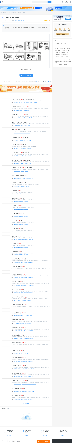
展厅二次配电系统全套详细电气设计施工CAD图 (62, 62)
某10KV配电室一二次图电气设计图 (21, 160)
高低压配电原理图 (33, 102)
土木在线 (6, 1)
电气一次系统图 (29, 117)
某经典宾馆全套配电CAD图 (19, 304)
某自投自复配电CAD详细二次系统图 (61, 54)
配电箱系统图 (23, 269)
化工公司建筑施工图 (25, 292)
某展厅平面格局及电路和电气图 (20, 175)
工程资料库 (2, 12)
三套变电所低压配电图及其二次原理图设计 (23, 99)
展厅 (15, 12)
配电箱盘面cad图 (17, 346)
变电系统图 (16, 323)
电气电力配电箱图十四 (18, 213)
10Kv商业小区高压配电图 (19, 365)
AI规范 (19, 1)
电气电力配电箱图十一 (18, 236)
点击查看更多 (26, 403)
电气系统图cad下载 (31, 178)
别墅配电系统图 (17, 277)
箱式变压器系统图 (25, 384)
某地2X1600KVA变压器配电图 (20, 380)
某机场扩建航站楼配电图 (19, 312)
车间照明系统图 (24, 399)
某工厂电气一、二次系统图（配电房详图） (62, 48)
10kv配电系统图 (22, 315)
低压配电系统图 (17, 102)
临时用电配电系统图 (18, 338)
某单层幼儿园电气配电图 (19, 373)
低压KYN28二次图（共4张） (19, 122)
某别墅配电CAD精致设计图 (19, 274)
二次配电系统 (16, 140)
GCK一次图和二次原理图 (19, 129)
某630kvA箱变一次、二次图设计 (20, 114)
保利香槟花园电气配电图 (19, 357)
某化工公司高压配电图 (18, 289)
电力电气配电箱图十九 (18, 251)
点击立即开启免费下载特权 (62, 34)
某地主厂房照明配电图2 (18, 396)
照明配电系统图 (17, 399)
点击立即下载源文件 (43, 441)
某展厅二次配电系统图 (21, 12)
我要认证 (63, 435)
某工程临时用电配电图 (18, 335)
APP (28, 1)
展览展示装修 (11, 12)
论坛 (13, 1)
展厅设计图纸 (22, 140)
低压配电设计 (27, 353)
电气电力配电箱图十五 (18, 228)
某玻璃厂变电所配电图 (18, 319)
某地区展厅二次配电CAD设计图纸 (21, 137)
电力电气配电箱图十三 (18, 190)
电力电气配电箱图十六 (18, 198)
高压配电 (31, 292)
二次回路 (26, 171)
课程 (16, 1)
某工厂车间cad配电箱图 (18, 388)
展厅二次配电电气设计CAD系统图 (60, 43)
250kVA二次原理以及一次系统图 (60, 64)
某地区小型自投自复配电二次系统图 (61, 56)
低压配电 (22, 171)
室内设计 (6, 12)
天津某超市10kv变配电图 (19, 183)
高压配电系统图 (17, 292)
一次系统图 (16, 133)
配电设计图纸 (28, 140)
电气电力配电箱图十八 (18, 205)
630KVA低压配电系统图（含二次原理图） (62, 59)
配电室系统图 (16, 155)
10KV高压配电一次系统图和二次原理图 (61, 50)
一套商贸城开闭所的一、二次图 (20, 106)
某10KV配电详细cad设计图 (19, 297)
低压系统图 (21, 125)
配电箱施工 (21, 193)
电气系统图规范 (25, 239)
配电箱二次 (29, 148)
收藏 (44, 81)
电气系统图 (16, 178)
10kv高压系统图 (24, 368)
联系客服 (45, 435)
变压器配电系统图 (17, 384)
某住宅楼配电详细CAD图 (19, 259)
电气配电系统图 (17, 361)
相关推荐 (4, 95)
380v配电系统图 (29, 315)
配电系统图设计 (24, 277)
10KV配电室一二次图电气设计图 (20, 152)
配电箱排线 (16, 193)
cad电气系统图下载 (23, 178)
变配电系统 (23, 186)
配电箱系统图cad (17, 391)
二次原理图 (21, 133)
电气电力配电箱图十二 (18, 243)
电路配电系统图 (31, 262)
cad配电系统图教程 (18, 239)
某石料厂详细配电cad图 (18, 266)
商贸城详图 (21, 110)
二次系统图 (16, 110)
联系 (36, 81)
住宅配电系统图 (17, 262)
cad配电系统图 (17, 269)
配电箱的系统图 (30, 346)
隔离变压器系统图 (32, 384)
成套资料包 (24, 1)
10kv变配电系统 (17, 186)
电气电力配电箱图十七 (18, 221)
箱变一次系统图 (17, 117)
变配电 (27, 186)
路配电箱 (26, 193)
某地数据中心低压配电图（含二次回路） (22, 167)
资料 (10, 1)
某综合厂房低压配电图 (18, 350)
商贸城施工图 (26, 110)
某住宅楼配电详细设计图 (19, 327)
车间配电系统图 (31, 391)
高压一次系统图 (31, 368)
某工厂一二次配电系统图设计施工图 (61, 52)
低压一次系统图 (27, 125)
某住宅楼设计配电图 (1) (18, 281)
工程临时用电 (25, 338)
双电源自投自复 (17, 148)
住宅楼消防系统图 (24, 262)
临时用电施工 (30, 338)
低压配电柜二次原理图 (25, 102)
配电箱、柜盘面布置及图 (19, 342)
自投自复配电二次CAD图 (19, 144)
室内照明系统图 (30, 399)
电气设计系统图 (28, 155)
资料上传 (9, 435)
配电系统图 (16, 315)
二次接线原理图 (27, 133)
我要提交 (27, 435)
